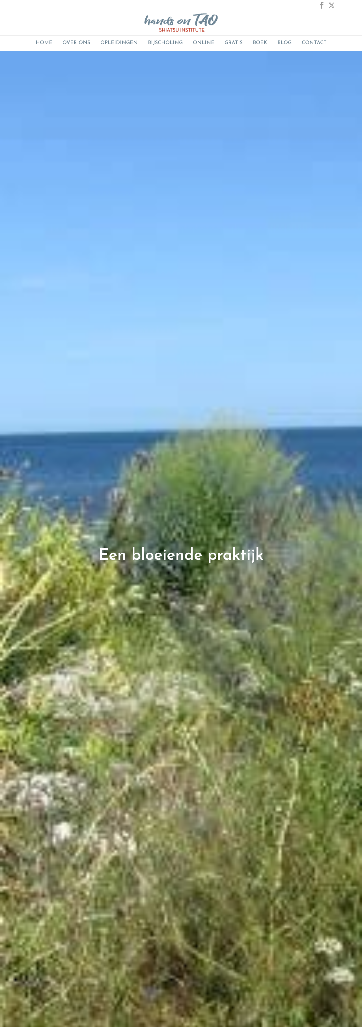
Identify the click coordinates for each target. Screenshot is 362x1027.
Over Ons (76, 43)
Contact (314, 43)
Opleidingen (119, 43)
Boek (260, 43)
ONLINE (203, 43)
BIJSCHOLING (165, 43)
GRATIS (234, 43)
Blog (284, 43)
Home (44, 43)
